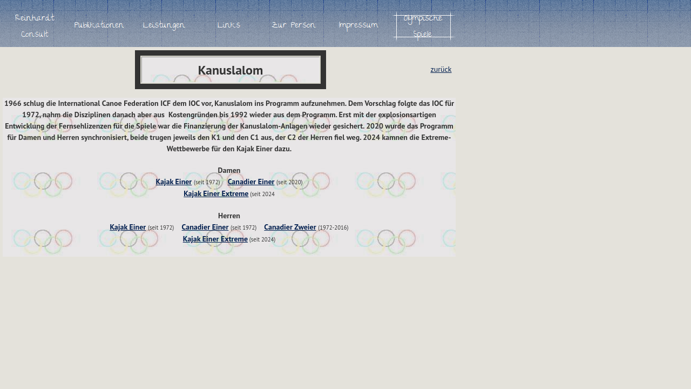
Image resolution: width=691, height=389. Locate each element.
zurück (440, 69)
